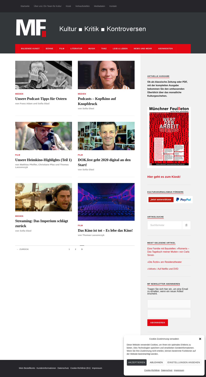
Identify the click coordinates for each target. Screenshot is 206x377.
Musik (91, 48)
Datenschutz (166, 370)
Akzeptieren (136, 362)
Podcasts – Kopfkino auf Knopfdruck (97, 101)
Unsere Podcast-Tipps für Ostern (41, 99)
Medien (19, 94)
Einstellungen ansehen (184, 362)
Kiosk (68, 6)
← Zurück (23, 249)
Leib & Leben (120, 48)
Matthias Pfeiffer (28, 164)
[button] (200, 338)
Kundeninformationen (46, 368)
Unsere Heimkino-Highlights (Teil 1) (43, 160)
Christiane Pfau (46, 164)
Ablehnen (156, 362)
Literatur (76, 48)
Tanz (104, 48)
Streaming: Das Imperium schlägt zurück (41, 223)
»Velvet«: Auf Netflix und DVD (162, 269)
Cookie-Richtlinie (152, 370)
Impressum (179, 370)
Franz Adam (26, 103)
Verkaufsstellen (82, 6)
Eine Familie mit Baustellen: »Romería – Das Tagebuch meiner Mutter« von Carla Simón (168, 251)
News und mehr (143, 48)
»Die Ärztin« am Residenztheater (164, 262)
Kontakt (113, 6)
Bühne (49, 48)
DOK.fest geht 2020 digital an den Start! (104, 162)
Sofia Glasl (43, 103)
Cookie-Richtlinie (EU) (80, 368)
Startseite (25, 6)
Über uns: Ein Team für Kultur (47, 6)
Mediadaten (99, 6)
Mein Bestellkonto (27, 368)
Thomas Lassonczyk (93, 235)
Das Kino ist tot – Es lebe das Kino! (105, 230)
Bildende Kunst (30, 48)
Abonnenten (165, 48)
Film (61, 48)
